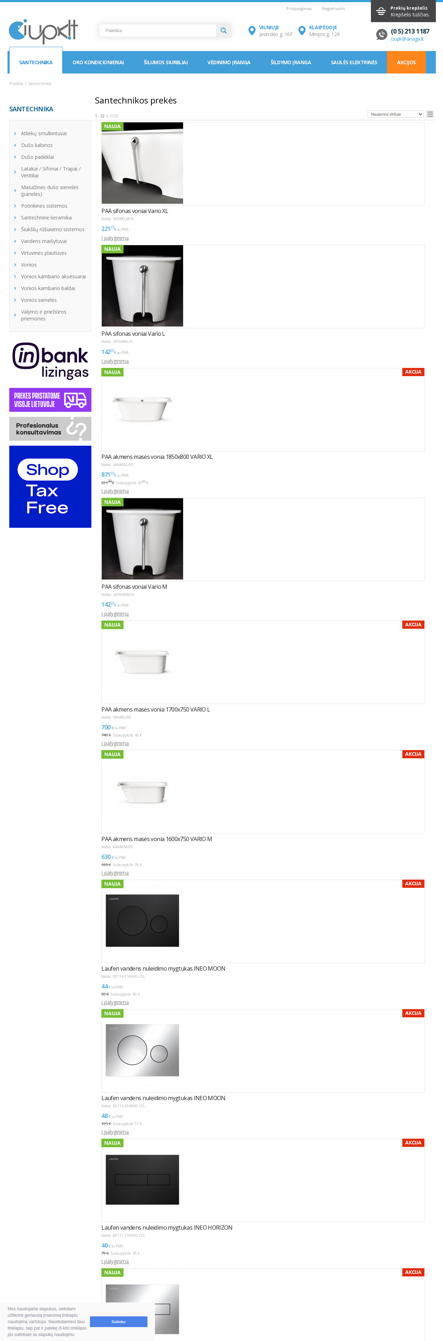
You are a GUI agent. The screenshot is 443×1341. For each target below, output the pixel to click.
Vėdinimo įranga (229, 62)
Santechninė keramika (46, 217)
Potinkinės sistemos (44, 205)
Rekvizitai (293, 1293)
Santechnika (36, 62)
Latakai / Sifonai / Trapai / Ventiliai (51, 172)
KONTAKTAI (292, 1263)
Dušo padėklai (37, 156)
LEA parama (207, 1284)
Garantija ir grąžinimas (41, 1293)
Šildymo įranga (291, 62)
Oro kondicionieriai (98, 62)
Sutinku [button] (118, 1322)
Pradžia (16, 83)
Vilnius (290, 1275)
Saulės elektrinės (354, 62)
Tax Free (203, 1293)
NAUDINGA (106, 1263)
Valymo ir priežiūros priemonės (43, 315)
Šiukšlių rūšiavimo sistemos (53, 229)
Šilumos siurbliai (165, 62)
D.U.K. (17, 1263)
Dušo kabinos (37, 145)
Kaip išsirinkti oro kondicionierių (134, 1275)
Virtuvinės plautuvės (44, 252)
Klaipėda (292, 1284)
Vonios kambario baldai (48, 288)
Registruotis (333, 8)
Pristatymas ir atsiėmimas (46, 1284)
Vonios (29, 264)
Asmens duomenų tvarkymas (227, 1301)
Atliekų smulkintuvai (44, 133)
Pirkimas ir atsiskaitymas (44, 1275)
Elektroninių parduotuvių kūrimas (405, 1263)
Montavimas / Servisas (219, 1275)
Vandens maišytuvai (44, 241)
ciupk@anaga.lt (407, 38)
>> (138, 1195)
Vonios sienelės (39, 300)
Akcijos (406, 62)
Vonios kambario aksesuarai (53, 276)
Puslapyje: (407, 1193)
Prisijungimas (299, 8)
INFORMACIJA (204, 1263)
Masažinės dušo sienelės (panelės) (50, 190)
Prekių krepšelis (409, 8)
